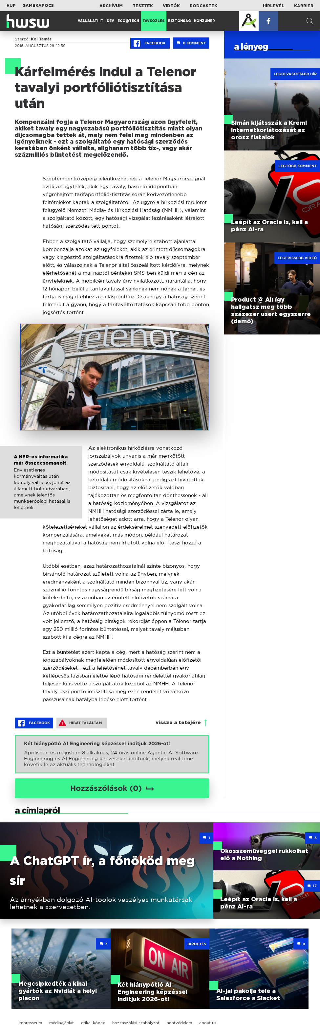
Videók (171, 6)
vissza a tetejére (178, 722)
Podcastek (203, 6)
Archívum (111, 6)
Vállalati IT (90, 21)
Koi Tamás (41, 39)
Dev (110, 21)
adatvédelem (179, 1023)
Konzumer (204, 21)
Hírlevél (273, 6)
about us (207, 1023)
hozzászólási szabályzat (136, 1023)
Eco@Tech (128, 21)
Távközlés (153, 21)
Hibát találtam (80, 722)
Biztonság (179, 21)
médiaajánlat (61, 1023)
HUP (11, 6)
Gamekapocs (38, 6)
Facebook (150, 43)
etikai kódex (93, 1023)
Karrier (303, 6)
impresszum (30, 1023)
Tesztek (143, 6)
